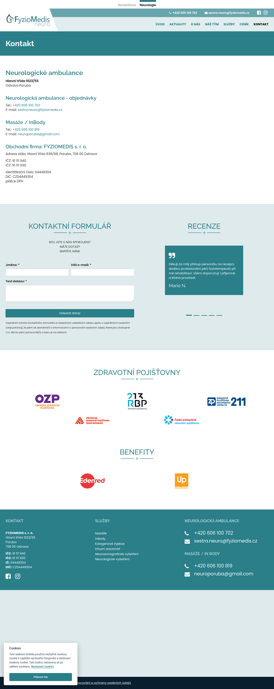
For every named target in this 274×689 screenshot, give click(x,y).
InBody (100, 538)
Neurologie (148, 5)
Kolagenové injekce (110, 544)
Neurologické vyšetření (112, 559)
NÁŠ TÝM (212, 24)
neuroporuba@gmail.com (39, 134)
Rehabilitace (127, 5)
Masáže (101, 533)
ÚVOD (160, 24)
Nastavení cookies (42, 666)
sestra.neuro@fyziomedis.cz (227, 13)
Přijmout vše (41, 677)
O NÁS (195, 24)
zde (8, 332)
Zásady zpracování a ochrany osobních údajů (96, 683)
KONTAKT (261, 24)
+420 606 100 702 (183, 13)
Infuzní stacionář (107, 549)
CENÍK (244, 24)
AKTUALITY (177, 24)
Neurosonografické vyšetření (117, 554)
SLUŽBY (229, 24)
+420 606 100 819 (25, 129)
